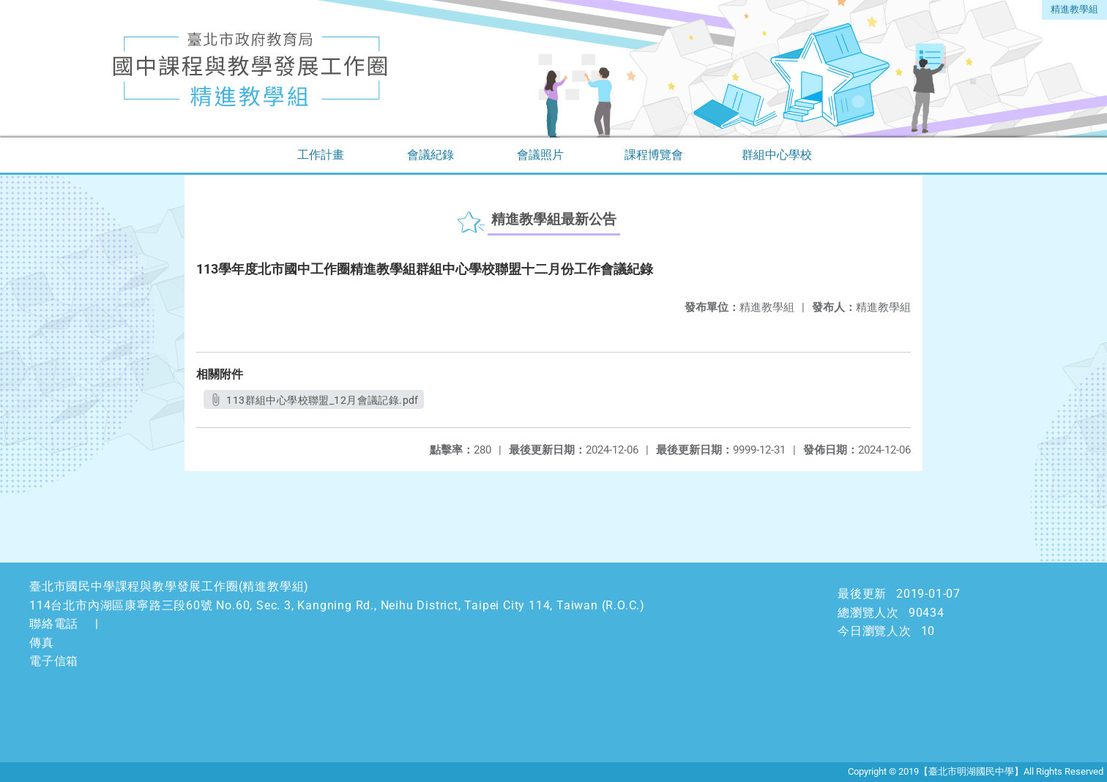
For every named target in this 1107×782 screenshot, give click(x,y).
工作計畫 (320, 155)
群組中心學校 (777, 155)
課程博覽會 (654, 155)
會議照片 (540, 155)
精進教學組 (1074, 9)
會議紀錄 (430, 155)
